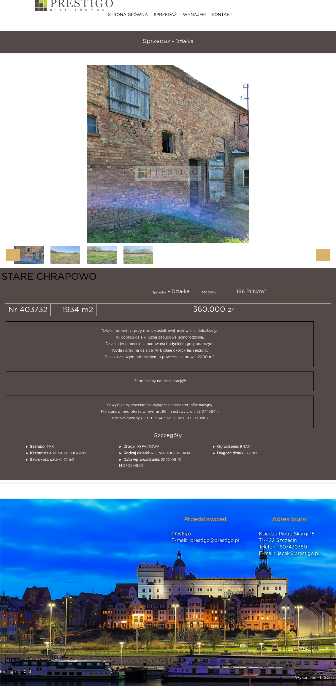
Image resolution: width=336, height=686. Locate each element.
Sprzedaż (165, 15)
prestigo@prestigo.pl (214, 540)
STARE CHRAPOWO (49, 277)
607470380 (293, 547)
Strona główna (128, 15)
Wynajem (194, 15)
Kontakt (222, 15)
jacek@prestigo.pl (298, 553)
